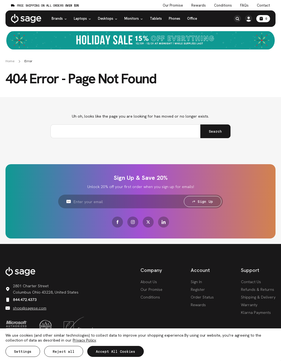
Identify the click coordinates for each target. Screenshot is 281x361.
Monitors (133, 18)
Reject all (64, 351)
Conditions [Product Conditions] (223, 5)
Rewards (198, 5)
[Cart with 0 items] (263, 18)
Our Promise (151, 289)
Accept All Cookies (115, 351)
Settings (23, 351)
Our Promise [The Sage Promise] (173, 5)
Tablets (156, 18)
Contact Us (251, 281)
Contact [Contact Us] (263, 5)
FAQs (244, 5)
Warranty (249, 304)
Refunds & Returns (257, 289)
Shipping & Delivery (258, 297)
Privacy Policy (84, 340)
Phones (174, 18)
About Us (148, 281)
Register (198, 289)
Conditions (150, 297)
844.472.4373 (20, 299)
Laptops (82, 18)
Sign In (196, 281)
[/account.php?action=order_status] (248, 18)
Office (192, 18)
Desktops (107, 18)
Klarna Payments (256, 312)
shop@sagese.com (25, 308)
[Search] (237, 18)
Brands (59, 18)
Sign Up (202, 201)
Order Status (202, 297)
